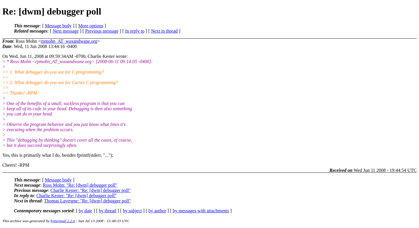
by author (157, 210)
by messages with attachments (201, 210)
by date (85, 210)
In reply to (135, 30)
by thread (107, 210)
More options (90, 25)
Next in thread (164, 30)
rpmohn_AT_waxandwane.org (69, 41)
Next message (66, 30)
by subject (132, 210)
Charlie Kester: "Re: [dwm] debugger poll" (90, 190)
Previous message (101, 30)
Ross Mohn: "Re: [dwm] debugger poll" (80, 185)
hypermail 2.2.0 (63, 221)
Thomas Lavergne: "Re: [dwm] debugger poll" (87, 200)
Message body (58, 25)
